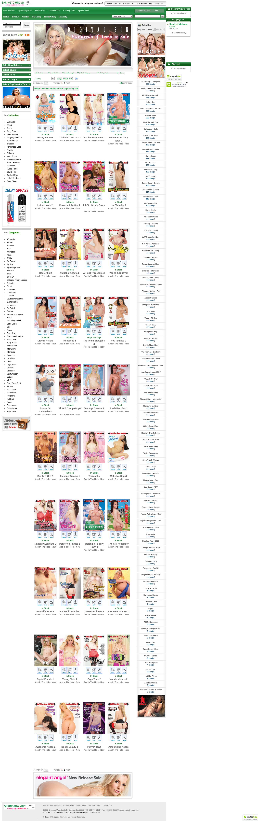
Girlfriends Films (14, 159)
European (11, 305)
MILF (9, 380)
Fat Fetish (11, 308)
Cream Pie (11, 292)
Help (150, 3)
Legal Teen (11, 364)
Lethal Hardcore (14, 178)
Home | (46, 805)
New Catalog (36, 17)
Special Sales (83, 10)
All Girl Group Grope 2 (94, 207)
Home (109, 3)
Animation (11, 252)
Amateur (10, 245)
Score (9, 128)
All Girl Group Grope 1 (70, 410)
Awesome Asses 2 (45, 747)
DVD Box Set (12, 302)
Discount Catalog (49, 17)
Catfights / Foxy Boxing (17, 280)
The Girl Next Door (118, 543)
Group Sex (11, 339)
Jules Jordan (12, 134)
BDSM (9, 258)
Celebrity (10, 283)
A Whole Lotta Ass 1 (70, 137)
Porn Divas (11, 393)
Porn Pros (11, 166)
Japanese (11, 355)
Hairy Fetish (12, 342)
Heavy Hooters (45, 137)
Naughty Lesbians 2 (45, 543)
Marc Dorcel (12, 156)
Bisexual (10, 270)
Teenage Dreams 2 (94, 408)
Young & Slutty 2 (118, 273)
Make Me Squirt (118, 476)
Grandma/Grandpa (15, 336)
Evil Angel (11, 122)
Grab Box (25, 17)
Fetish (9, 317)
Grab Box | (92, 805)
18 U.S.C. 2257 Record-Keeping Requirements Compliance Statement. (71, 812)
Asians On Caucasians (45, 410)
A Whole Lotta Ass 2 (118, 611)
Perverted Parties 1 (69, 543)
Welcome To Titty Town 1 (94, 545)
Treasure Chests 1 (94, 611)
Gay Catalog (63, 17)
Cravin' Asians (45, 340)
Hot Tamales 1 (118, 205)
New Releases (9, 10)
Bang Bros (11, 131)
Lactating (11, 358)
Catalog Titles (69, 10)
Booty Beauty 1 (69, 747)
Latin (9, 361)
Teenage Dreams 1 (70, 476)
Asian (9, 255)
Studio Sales (40, 10)
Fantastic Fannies (69, 611)
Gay (8, 327)
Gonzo (9, 330)
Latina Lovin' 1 (45, 205)
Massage (11, 371)
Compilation (12, 289)
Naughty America (14, 137)
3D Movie (11, 239)
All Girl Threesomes (94, 273)
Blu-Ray (6, 17)
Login (156, 10)
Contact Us (158, 3)
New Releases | (56, 805)
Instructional (12, 346)
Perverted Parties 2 (69, 205)
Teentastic (94, 476)
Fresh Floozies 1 (118, 408)
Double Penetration (15, 299)
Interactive (11, 349)
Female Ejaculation (15, 314)
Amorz (9, 125)
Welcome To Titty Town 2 (118, 139)
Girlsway (10, 153)
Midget (10, 377)
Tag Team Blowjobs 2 (94, 342)
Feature (10, 311)
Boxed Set (15, 17)
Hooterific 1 (69, 340)
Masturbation (12, 374)
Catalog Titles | (69, 805)
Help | (99, 805)
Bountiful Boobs (45, 611)
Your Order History (139, 3)
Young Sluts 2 (69, 679)
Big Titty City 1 (45, 476)
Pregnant (11, 396)
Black (9, 274)
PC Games (11, 389)
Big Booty (11, 261)
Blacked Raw (12, 175)
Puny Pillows (94, 747)
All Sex (10, 242)
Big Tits (10, 264)
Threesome (12, 405)
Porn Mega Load (14, 147)
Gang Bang (12, 324)
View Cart (117, 3)
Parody (10, 386)
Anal (9, 249)
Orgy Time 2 (94, 679)
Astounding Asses (118, 747)
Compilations (54, 10)
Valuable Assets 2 (69, 273)
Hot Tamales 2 (118, 340)
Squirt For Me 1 (45, 679)
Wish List (126, 3)
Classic (10, 286)
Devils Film (11, 172)
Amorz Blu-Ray (13, 162)
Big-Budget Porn (14, 267)
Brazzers (10, 144)
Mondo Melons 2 (118, 679)
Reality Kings (12, 141)
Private (10, 150)
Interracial (11, 352)
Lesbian (10, 368)
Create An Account (143, 10)
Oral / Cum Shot (14, 383)
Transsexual (12, 408)
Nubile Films (12, 169)
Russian (10, 399)
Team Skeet (12, 181)
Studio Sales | (81, 805)
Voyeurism (11, 411)
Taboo (9, 402)
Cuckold (10, 296)
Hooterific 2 (45, 273)
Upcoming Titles (25, 10)
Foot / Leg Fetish (14, 321)
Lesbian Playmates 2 (94, 137)
